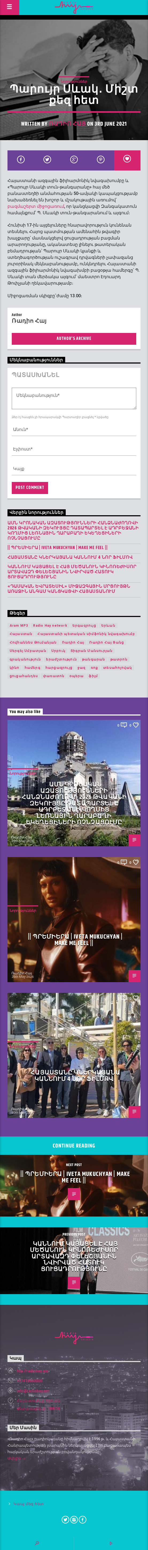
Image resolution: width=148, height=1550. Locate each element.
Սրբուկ (58, 651)
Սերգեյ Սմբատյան (28, 651)
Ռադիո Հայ (67, 124)
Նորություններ (74, 81)
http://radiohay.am (32, 1371)
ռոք (94, 668)
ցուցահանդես (24, 676)
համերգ (32, 668)
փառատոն (53, 676)
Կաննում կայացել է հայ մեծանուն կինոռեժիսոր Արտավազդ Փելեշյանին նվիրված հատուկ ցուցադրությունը (72, 572)
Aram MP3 (19, 625)
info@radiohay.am (33, 1391)
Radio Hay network (50, 625)
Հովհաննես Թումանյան (33, 642)
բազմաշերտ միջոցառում (35, 206)
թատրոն (118, 659)
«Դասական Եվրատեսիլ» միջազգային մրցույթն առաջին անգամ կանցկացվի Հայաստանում (68, 589)
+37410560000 (29, 1381)
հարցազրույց (58, 668)
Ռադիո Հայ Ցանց (106, 642)
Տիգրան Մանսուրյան (91, 651)
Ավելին (16, 1458)
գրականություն (25, 659)
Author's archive (74, 338)
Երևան (108, 625)
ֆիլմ (93, 676)
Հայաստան (21, 634)
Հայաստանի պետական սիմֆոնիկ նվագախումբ (86, 634)
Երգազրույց (84, 625)
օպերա (76, 676)
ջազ (81, 668)
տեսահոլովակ (117, 668)
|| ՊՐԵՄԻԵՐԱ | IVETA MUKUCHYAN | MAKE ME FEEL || (57, 547)
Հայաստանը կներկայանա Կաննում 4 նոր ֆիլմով (70, 557)
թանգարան (93, 659)
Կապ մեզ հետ (29, 1504)
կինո (15, 668)
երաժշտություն (61, 659)
